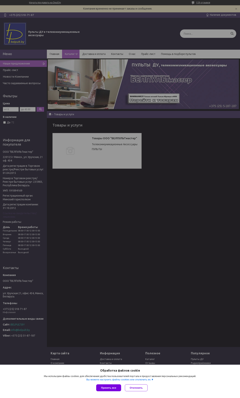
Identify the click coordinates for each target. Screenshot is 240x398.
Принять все (108, 387)
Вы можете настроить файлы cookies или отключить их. (118, 379)
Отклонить (136, 387)
